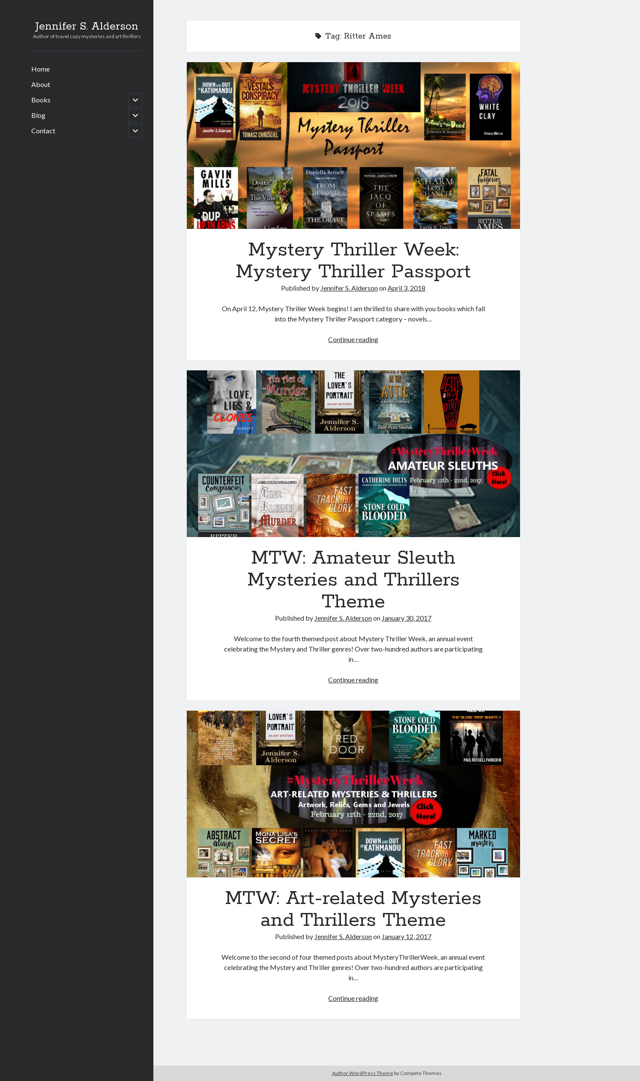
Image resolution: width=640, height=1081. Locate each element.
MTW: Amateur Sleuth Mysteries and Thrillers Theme (353, 453)
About (40, 84)
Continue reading (353, 339)
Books (41, 100)
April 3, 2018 (406, 288)
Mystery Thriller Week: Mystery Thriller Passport (353, 145)
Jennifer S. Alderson (86, 26)
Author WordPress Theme (362, 1073)
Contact (43, 130)
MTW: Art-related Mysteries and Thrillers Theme (353, 794)
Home (40, 69)
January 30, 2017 (406, 618)
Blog (38, 115)
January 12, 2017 (406, 936)
